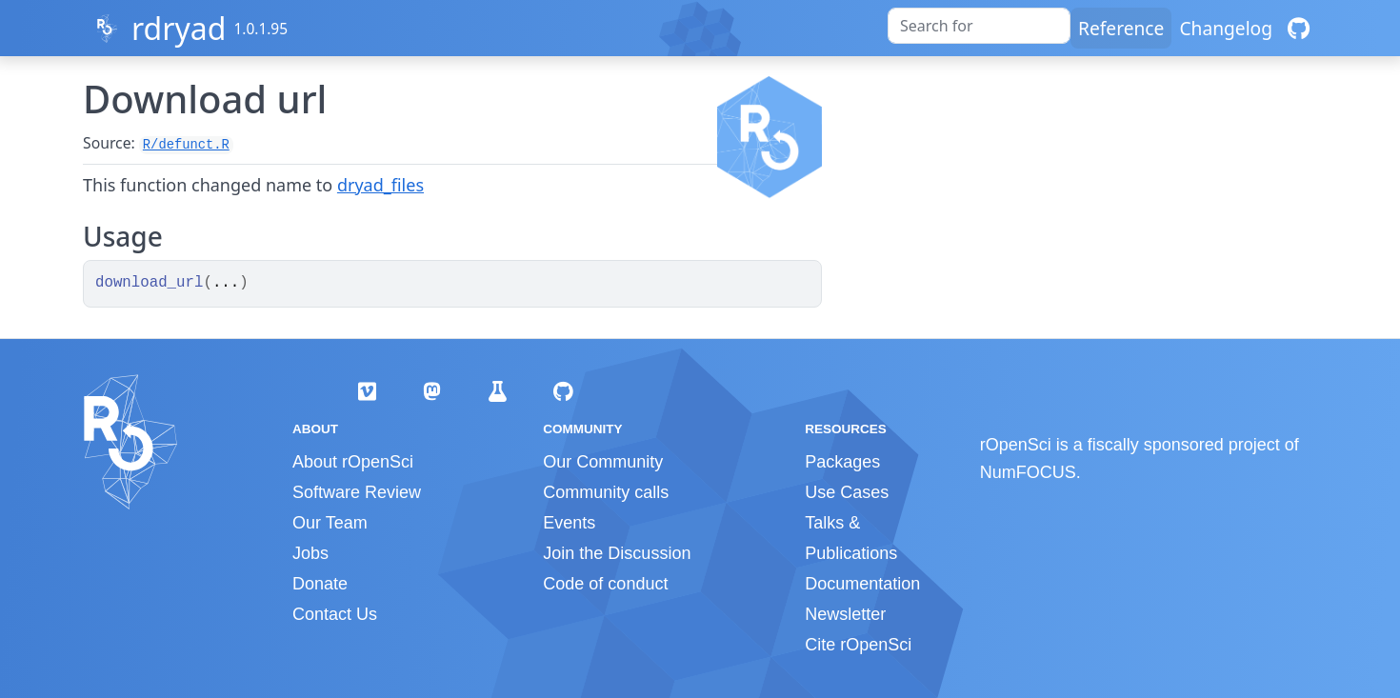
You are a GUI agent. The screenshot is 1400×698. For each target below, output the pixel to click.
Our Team (330, 522)
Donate (320, 583)
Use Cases (847, 492)
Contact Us (334, 614)
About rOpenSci (352, 461)
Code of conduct (605, 583)
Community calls (606, 492)
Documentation (862, 583)
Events (569, 522)
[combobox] (979, 26)
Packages (842, 461)
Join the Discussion (616, 553)
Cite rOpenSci (858, 644)
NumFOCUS (1028, 472)
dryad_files (380, 184)
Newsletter (845, 614)
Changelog (1225, 28)
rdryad (178, 28)
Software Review (356, 492)
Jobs (310, 553)
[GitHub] (1298, 28)
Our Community (603, 461)
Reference (1121, 28)
